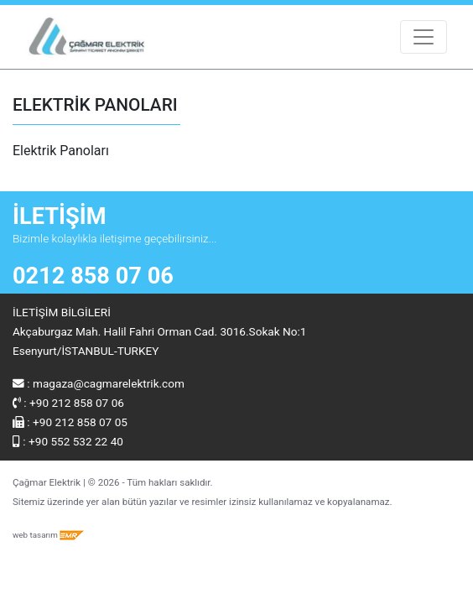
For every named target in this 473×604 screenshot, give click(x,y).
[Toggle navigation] (423, 37)
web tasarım (49, 534)
